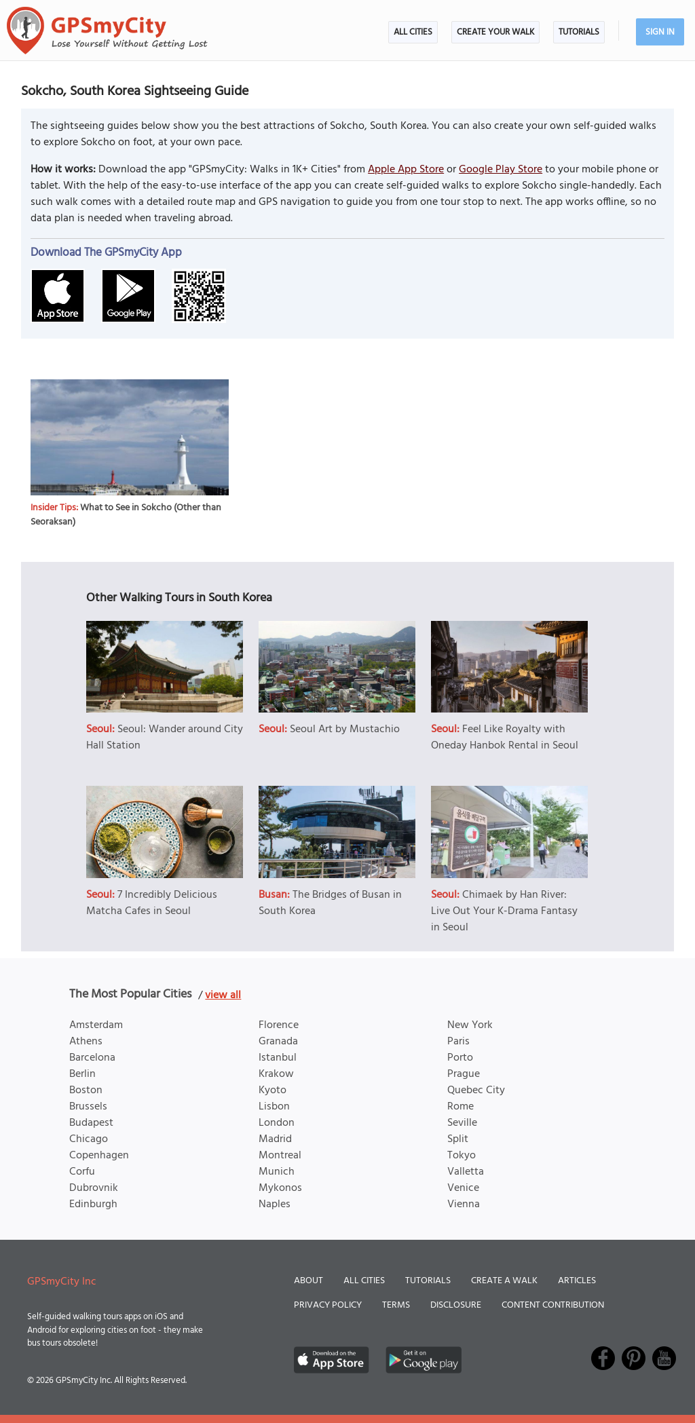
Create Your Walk (495, 32)
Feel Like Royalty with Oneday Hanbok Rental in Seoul (504, 738)
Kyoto (272, 1090)
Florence (279, 1025)
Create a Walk (504, 1281)
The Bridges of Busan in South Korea (330, 903)
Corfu (82, 1172)
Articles (577, 1281)
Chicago (88, 1139)
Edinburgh (93, 1204)
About (308, 1281)
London (277, 1123)
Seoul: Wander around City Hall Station (164, 738)
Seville (462, 1123)
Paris (458, 1041)
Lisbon (274, 1107)
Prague (463, 1074)
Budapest (91, 1123)
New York (470, 1025)
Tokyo (461, 1155)
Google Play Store (500, 169)
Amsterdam (96, 1025)
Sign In (660, 32)
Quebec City (476, 1090)
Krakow (276, 1074)
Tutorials (579, 32)
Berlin (82, 1074)
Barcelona (92, 1058)
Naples (274, 1204)
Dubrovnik (93, 1188)
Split (457, 1139)
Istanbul (278, 1058)
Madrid (275, 1139)
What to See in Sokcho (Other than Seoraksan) (126, 515)
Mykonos (280, 1188)
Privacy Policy (328, 1305)
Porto (460, 1058)
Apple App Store (406, 169)
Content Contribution (553, 1305)
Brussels (88, 1107)
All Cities (413, 32)
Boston (85, 1090)
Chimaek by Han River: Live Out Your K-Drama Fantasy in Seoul (504, 911)
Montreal (280, 1155)
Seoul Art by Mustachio (345, 729)
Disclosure (455, 1305)
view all (223, 995)
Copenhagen (99, 1155)
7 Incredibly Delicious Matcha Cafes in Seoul (151, 903)
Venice (463, 1188)
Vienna (463, 1204)
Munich (277, 1172)
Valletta (465, 1172)
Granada (278, 1041)
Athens (85, 1041)
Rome (460, 1107)
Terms (396, 1305)
